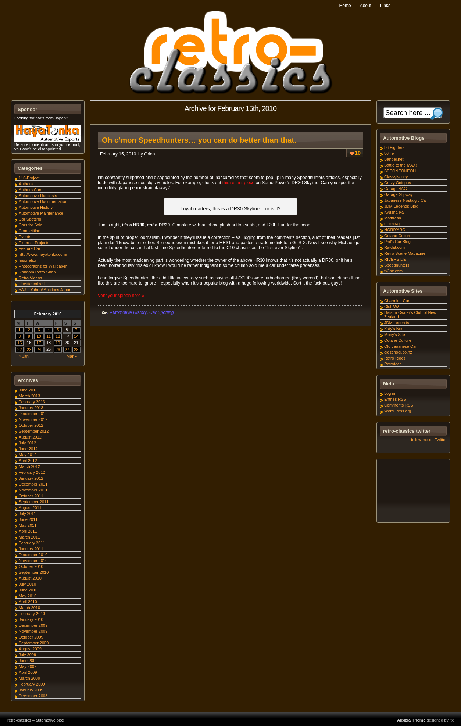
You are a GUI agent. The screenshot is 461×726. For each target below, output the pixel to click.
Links (385, 5)
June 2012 (28, 449)
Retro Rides (394, 358)
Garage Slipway (398, 194)
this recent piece (238, 182)
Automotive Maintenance (41, 213)
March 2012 (29, 466)
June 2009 (28, 660)
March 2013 (29, 396)
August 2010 (30, 578)
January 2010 (31, 619)
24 (38, 349)
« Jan (24, 356)
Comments (398, 405)
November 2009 (33, 631)
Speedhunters (397, 265)
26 (58, 349)
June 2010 (28, 590)
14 (76, 336)
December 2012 (33, 413)
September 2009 (34, 643)
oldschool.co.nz (398, 352)
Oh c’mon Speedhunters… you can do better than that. (199, 140)
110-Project (29, 178)
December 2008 (33, 696)
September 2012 (34, 431)
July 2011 (27, 513)
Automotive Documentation (43, 201)
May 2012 (27, 455)
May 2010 (27, 596)
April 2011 (28, 531)
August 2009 (30, 649)
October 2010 (31, 566)
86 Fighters (394, 147)
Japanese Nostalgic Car (405, 200)
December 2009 (33, 625)
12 (58, 336)
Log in (389, 393)
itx (452, 720)
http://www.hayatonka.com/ (43, 254)
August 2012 (30, 437)
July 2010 (27, 584)
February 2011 (32, 543)
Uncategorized (32, 284)
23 (29, 349)
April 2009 (28, 672)
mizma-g (392, 224)
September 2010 (34, 572)
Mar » (72, 356)
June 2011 (28, 519)
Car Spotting (161, 312)
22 (19, 349)
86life (389, 153)
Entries (395, 399)
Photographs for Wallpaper (43, 266)
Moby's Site (394, 334)
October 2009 (31, 637)
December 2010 (33, 554)
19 (58, 343)
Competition (29, 231)
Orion (149, 154)
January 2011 (31, 549)
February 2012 (32, 472)
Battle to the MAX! (400, 165)
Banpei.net (394, 159)
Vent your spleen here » (121, 295)
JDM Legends (396, 323)
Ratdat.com (394, 247)
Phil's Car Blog (397, 241)
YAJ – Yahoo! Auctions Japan (45, 289)
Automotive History (128, 312)
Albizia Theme (411, 720)
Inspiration (28, 260)
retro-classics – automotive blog (35, 720)
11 (48, 336)
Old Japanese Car (400, 346)
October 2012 (31, 425)
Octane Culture (397, 235)
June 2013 (28, 390)
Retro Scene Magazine (404, 253)
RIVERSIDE (395, 259)
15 (19, 343)
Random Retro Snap (37, 272)
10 (358, 153)
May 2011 (27, 525)
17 (38, 343)
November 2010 (33, 560)
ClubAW (391, 306)
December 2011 (33, 484)
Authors (26, 184)
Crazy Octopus (397, 182)
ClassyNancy (396, 177)
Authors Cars (30, 189)
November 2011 (33, 490)
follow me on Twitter (429, 439)
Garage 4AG (395, 188)
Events (25, 237)
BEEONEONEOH (400, 171)
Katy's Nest (394, 328)
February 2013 (32, 402)
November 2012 (33, 419)
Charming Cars (397, 300)
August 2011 (30, 507)
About (365, 5)
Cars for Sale (30, 225)
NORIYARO (394, 230)
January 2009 (31, 690)
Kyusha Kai (394, 212)
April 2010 (28, 602)
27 (67, 349)
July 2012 (27, 443)
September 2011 (34, 502)
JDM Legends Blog (401, 206)
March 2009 (29, 678)
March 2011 (29, 537)
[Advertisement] (413, 491)
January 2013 (31, 407)
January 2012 (31, 478)
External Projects (34, 242)
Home (345, 5)
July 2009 (27, 654)
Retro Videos (30, 278)
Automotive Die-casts (38, 195)
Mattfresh (392, 218)
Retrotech (393, 364)
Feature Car (29, 248)
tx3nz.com (393, 271)
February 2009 (32, 684)
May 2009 (27, 666)
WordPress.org (397, 411)
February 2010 (32, 613)
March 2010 (29, 607)
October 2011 (31, 496)
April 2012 (28, 460)
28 (76, 349)
